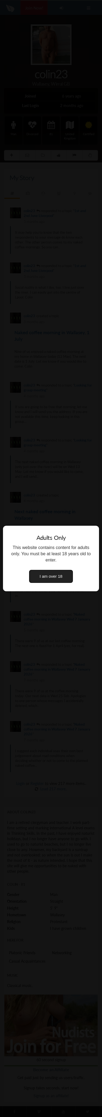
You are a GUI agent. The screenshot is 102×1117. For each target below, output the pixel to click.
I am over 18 (51, 576)
